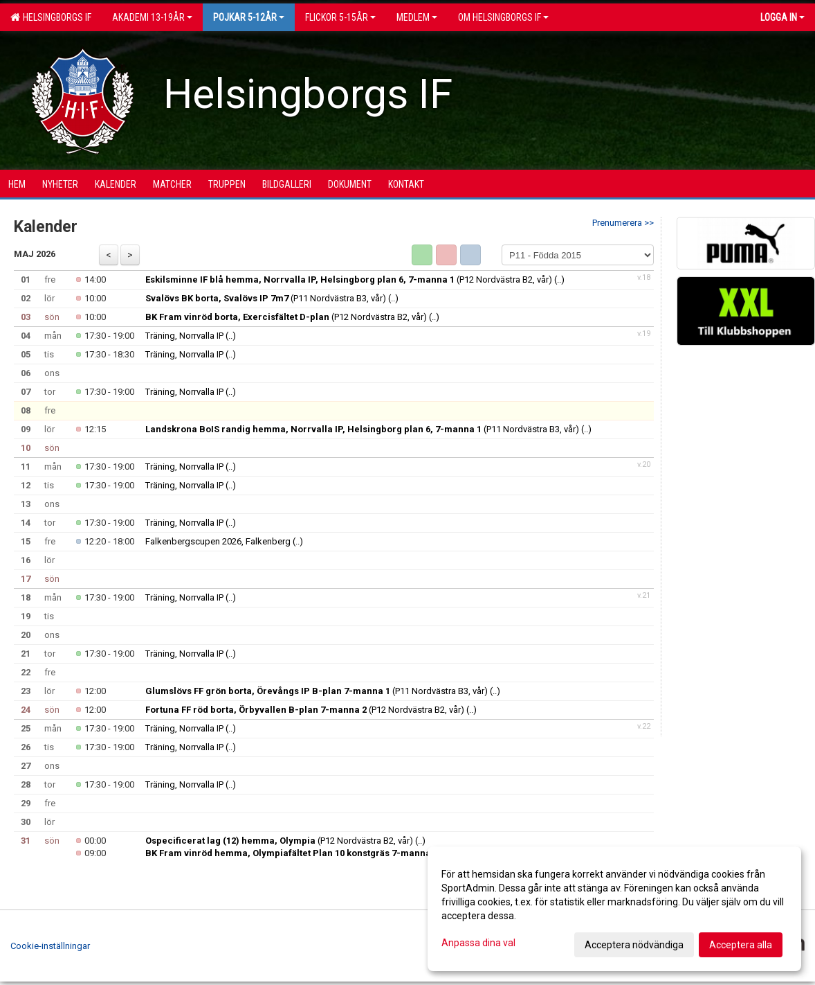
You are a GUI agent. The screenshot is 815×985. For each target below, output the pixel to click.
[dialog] (614, 908)
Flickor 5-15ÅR (340, 17)
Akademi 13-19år (152, 17)
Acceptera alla (740, 944)
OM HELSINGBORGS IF (503, 17)
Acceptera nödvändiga (634, 944)
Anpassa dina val (478, 942)
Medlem (416, 17)
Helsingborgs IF (50, 17)
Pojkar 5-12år (248, 17)
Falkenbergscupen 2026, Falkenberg (218, 541)
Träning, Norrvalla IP (184, 335)
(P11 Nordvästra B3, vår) (265, 298)
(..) (559, 279)
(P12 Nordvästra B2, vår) (348, 279)
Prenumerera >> (623, 223)
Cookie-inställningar (50, 946)
